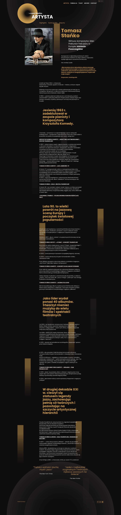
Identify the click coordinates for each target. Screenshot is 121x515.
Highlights (43, 23)
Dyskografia (52, 23)
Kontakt (94, 3)
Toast (80, 3)
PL (99, 1)
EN (102, 1)
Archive (86, 3)
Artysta (66, 3)
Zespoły (62, 23)
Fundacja (73, 3)
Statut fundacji (21, 501)
